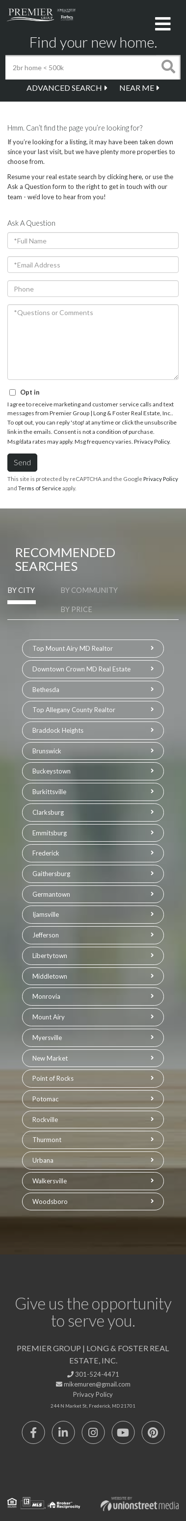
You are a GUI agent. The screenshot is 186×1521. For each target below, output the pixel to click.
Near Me (136, 87)
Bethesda (45, 690)
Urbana (42, 1160)
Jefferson (45, 935)
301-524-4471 (93, 1374)
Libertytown (49, 956)
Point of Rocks (53, 1078)
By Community (89, 590)
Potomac (45, 1099)
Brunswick (46, 751)
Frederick (45, 853)
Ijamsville (45, 914)
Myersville (47, 1037)
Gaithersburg (51, 874)
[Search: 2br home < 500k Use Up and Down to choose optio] (80, 67)
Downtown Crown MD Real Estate (81, 669)
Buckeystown (51, 771)
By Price (76, 609)
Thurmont (46, 1140)
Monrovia (46, 996)
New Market (50, 1058)
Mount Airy (48, 1017)
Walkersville (49, 1181)
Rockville (45, 1119)
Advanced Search (64, 87)
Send (22, 462)
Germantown (51, 894)
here (135, 177)
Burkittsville (49, 792)
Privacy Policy (151, 441)
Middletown (49, 976)
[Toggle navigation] (163, 24)
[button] (168, 67)
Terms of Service (39, 488)
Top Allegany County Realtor (73, 710)
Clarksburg (48, 812)
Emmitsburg (49, 833)
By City (21, 590)
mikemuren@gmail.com (93, 1384)
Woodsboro (50, 1201)
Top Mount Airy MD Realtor (72, 648)
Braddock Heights (57, 730)
